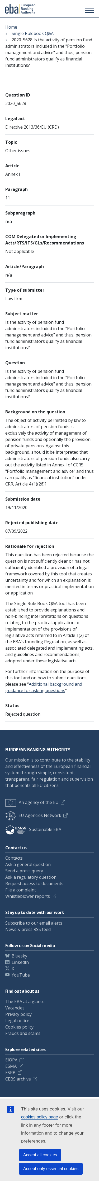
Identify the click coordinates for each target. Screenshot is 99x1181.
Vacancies (15, 1008)
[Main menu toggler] (88, 10)
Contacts (14, 858)
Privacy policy (18, 1014)
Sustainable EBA (33, 829)
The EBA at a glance (25, 1001)
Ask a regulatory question (30, 877)
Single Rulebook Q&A (33, 33)
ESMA (11, 1066)
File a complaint (20, 890)
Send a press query (24, 871)
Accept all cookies (40, 1155)
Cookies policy (19, 1027)
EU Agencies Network (33, 815)
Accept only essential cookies (50, 1168)
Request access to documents (34, 883)
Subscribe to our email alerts (33, 923)
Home (11, 27)
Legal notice (17, 1020)
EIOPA (11, 1060)
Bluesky (19, 956)
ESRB (10, 1072)
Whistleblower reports (27, 896)
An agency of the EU (32, 802)
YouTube (21, 975)
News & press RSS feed (28, 929)
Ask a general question (28, 864)
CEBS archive (18, 1079)
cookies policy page (39, 1117)
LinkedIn (20, 962)
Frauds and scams (22, 1033)
